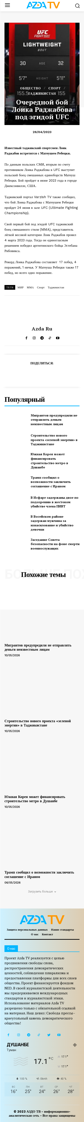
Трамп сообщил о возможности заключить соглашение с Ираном (51, 481)
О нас (35, 934)
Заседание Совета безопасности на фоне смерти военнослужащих (55, 543)
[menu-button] (7, 5)
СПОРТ (54, 88)
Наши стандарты (62, 929)
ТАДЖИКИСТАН (42, 93)
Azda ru (42, 329)
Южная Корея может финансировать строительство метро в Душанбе (49, 460)
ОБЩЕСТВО (30, 88)
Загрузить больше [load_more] (42, 891)
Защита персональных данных (27, 929)
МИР (20, 287)
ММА (30, 287)
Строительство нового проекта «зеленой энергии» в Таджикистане (54, 439)
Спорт (41, 287)
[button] (77, 5)
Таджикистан (56, 287)
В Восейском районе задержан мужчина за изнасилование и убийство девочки (52, 523)
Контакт (47, 934)
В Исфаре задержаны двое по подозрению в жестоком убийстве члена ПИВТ (54, 501)
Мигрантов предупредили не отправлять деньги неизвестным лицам (54, 419)
